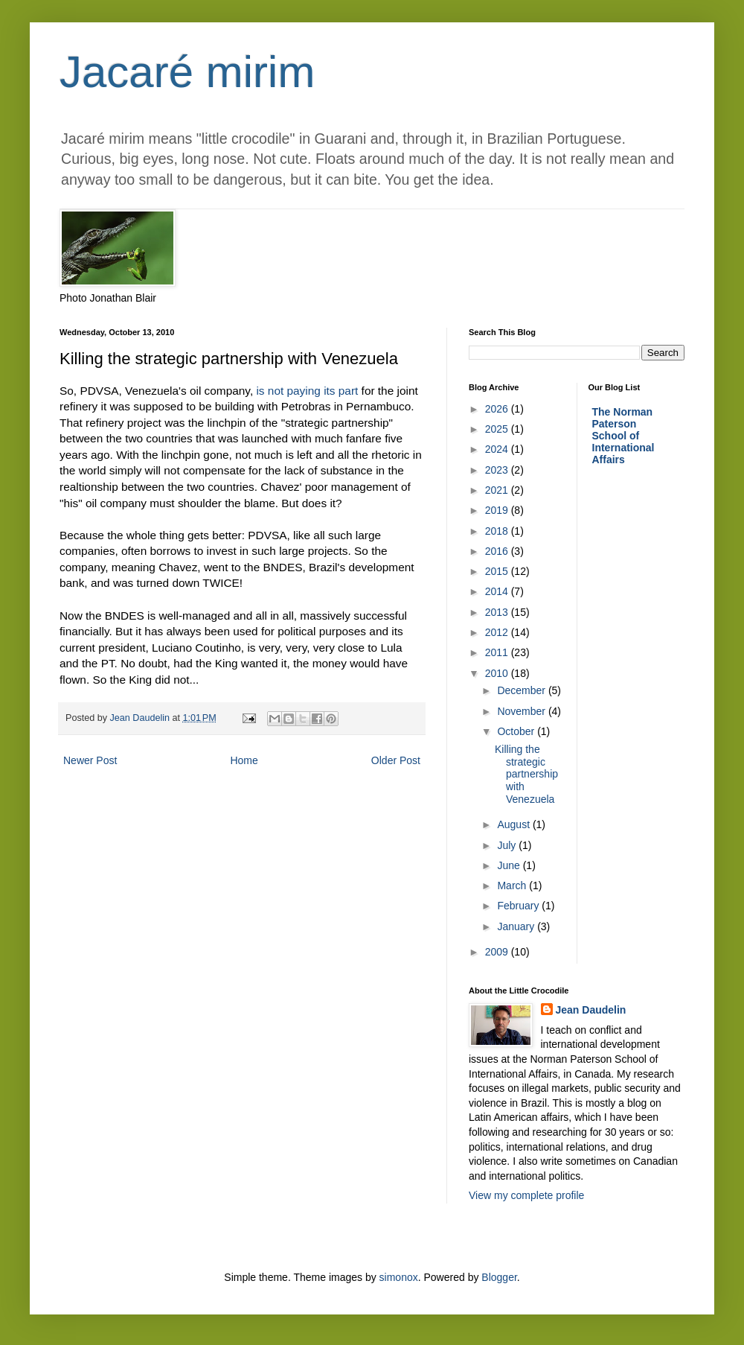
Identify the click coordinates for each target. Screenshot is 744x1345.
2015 (498, 571)
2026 (498, 409)
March (513, 885)
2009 (498, 952)
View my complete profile (526, 1195)
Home (243, 760)
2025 (498, 429)
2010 (498, 673)
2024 (498, 449)
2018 (498, 531)
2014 (498, 591)
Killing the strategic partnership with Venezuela (526, 774)
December (522, 690)
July (508, 845)
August (514, 824)
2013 (498, 612)
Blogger (498, 1277)
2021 (498, 490)
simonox (398, 1277)
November (522, 711)
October (517, 731)
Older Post (395, 760)
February (519, 906)
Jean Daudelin (591, 1010)
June (509, 865)
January (517, 926)
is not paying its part (307, 390)
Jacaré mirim (187, 72)
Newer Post (90, 760)
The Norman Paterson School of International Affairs (623, 435)
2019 (498, 510)
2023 (498, 470)
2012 (498, 632)
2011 (498, 652)
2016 (498, 551)
